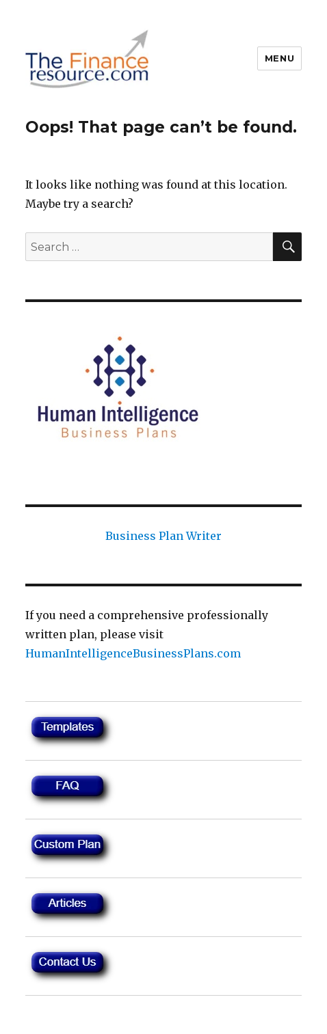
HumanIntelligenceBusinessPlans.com (133, 653)
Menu (279, 58)
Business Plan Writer (163, 536)
